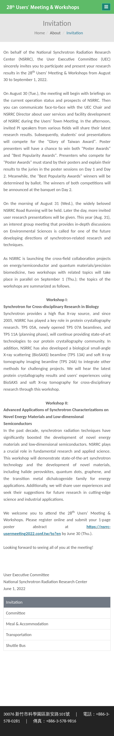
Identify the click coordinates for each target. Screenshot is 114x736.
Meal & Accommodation (27, 623)
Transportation (18, 634)
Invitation (14, 602)
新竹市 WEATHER (57, 689)
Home (39, 32)
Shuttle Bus (16, 645)
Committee (15, 613)
